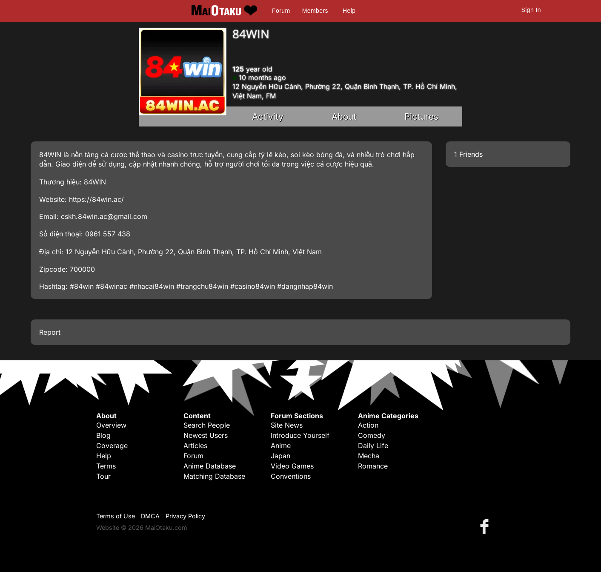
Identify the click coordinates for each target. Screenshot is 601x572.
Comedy (371, 435)
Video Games (292, 466)
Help (349, 10)
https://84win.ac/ (96, 199)
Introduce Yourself (300, 435)
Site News (287, 425)
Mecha (368, 455)
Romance (373, 466)
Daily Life (373, 445)
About (344, 116)
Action (368, 425)
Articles (195, 445)
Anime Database (209, 466)
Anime (281, 445)
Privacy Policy (185, 516)
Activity (267, 116)
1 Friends (468, 154)
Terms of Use (115, 516)
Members (315, 10)
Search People (206, 425)
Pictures (421, 116)
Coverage (112, 445)
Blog (103, 435)
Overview (111, 425)
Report (49, 332)
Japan (280, 455)
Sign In (531, 9)
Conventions (291, 476)
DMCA (150, 516)
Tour (103, 476)
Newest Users (205, 435)
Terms (106, 466)
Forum (281, 10)
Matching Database (214, 476)
